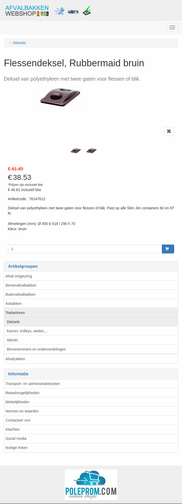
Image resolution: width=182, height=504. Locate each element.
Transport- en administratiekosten (32, 384)
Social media (15, 438)
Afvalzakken (15, 359)
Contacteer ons (17, 420)
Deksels (13, 322)
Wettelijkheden (17, 402)
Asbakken (13, 303)
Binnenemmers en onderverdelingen (36, 349)
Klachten (12, 429)
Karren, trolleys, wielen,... (27, 331)
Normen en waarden (22, 411)
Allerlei (12, 340)
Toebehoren (15, 313)
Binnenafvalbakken (20, 285)
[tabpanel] (76, 150)
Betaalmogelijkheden (22, 393)
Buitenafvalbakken (20, 294)
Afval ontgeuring (18, 276)
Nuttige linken (16, 448)
